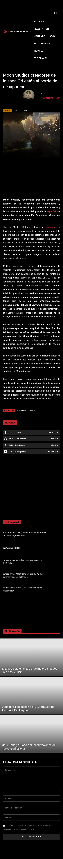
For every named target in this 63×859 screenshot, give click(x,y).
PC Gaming (21, 410)
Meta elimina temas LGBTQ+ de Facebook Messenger (22, 589)
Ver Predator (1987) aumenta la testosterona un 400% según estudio (24, 534)
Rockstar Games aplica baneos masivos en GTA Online (23, 562)
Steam (32, 410)
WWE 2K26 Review (11, 548)
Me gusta (53, 432)
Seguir (54, 439)
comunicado (51, 227)
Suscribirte (52, 451)
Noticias (7, 110)
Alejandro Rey (50, 98)
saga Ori (51, 211)
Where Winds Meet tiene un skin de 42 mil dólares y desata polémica (23, 575)
